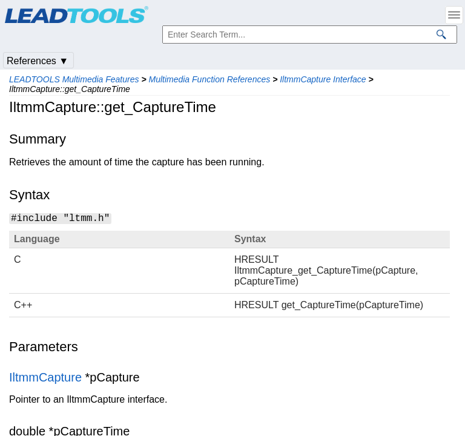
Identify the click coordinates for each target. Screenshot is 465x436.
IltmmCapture (45, 377)
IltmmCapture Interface (323, 79)
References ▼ (37, 61)
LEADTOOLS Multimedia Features (74, 79)
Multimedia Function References (209, 79)
